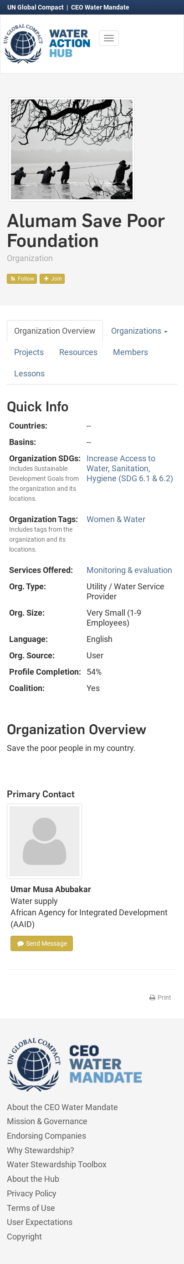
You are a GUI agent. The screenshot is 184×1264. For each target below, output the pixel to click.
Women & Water (116, 519)
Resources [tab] (78, 352)
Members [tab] (130, 352)
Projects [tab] (29, 352)
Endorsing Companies (46, 1136)
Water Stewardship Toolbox (57, 1164)
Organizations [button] (139, 331)
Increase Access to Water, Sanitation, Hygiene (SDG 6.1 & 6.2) (130, 468)
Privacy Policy (31, 1193)
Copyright (24, 1236)
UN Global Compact (36, 7)
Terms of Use (31, 1208)
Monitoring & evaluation (129, 570)
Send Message (41, 943)
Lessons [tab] (29, 373)
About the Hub (33, 1179)
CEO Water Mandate (100, 7)
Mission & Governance (47, 1121)
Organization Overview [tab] (55, 331)
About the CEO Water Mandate (62, 1107)
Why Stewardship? (40, 1150)
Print (159, 997)
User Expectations (39, 1222)
